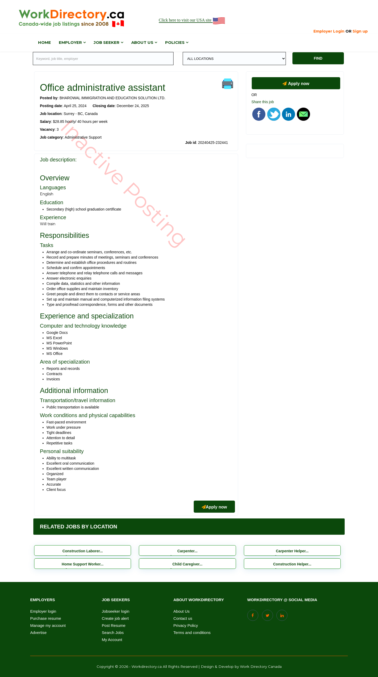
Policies (175, 42)
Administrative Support (83, 137)
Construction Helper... (292, 564)
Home (44, 42)
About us (142, 42)
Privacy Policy (186, 625)
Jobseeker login (115, 611)
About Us (182, 611)
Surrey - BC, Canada (81, 114)
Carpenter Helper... (292, 551)
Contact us (183, 618)
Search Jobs (113, 632)
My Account (112, 639)
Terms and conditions (192, 632)
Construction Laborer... (82, 551)
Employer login (43, 611)
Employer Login (328, 31)
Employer (70, 42)
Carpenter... (187, 551)
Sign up (360, 31)
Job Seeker (106, 42)
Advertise (38, 632)
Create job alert (115, 618)
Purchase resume (45, 618)
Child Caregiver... (187, 564)
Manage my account (48, 625)
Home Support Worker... (82, 564)
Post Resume (113, 625)
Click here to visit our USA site (192, 20)
